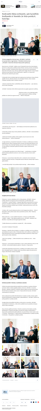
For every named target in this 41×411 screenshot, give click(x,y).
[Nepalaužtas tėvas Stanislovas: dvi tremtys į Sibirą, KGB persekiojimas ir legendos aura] (3, 6)
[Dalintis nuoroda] (37, 26)
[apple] (25, 402)
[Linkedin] (36, 402)
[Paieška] (39, 1)
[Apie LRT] (3, 402)
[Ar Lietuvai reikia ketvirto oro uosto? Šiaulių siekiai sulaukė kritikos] (33, 6)
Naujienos (3, 405)
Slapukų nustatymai (23, 405)
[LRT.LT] (20, 1)
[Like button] (3, 23)
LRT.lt (13, 25)
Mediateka (9, 405)
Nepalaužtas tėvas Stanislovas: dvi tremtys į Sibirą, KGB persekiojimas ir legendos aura (10, 6)
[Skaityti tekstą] (37, 59)
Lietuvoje (3, 11)
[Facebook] (31, 402)
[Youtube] (38, 402)
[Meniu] (2, 1)
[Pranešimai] (10, 402)
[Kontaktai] (6, 402)
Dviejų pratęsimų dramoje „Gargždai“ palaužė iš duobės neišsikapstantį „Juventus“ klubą (24, 6)
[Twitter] (33, 402)
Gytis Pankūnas (8, 25)
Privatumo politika (15, 405)
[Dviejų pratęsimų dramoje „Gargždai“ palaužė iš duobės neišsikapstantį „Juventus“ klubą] (18, 6)
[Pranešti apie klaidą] (34, 26)
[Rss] (13, 402)
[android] (21, 402)
